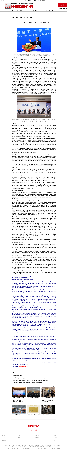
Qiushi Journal (48, 446)
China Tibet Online (22, 446)
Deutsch (34, 0)
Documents (45, 10)
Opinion (13, 10)
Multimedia (38, 10)
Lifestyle (28, 10)
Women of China (48, 445)
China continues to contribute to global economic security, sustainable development (30, 380)
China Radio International (33, 446)
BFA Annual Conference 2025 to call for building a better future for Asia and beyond (30, 378)
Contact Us (55, 437)
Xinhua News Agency (57, 445)
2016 (12, 13)
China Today (18, 445)
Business (23, 10)
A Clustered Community (18, 375)
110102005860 (56, 448)
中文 (25, 0)
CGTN (16, 446)
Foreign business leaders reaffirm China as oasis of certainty (26, 377)
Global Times (41, 446)
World (18, 10)
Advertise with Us (56, 438)
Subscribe (65, 8)
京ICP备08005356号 (44, 448)
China (9, 10)
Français (39, 0)
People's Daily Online (39, 445)
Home (5, 10)
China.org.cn (11, 445)
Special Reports (52, 10)
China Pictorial (30, 445)
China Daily (11, 446)
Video (33, 10)
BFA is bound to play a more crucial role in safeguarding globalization (27, 382)
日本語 (43, 0)
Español (29, 0)
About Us (54, 435)
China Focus (37, 435)
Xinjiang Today (60, 10)
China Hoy (24, 445)
